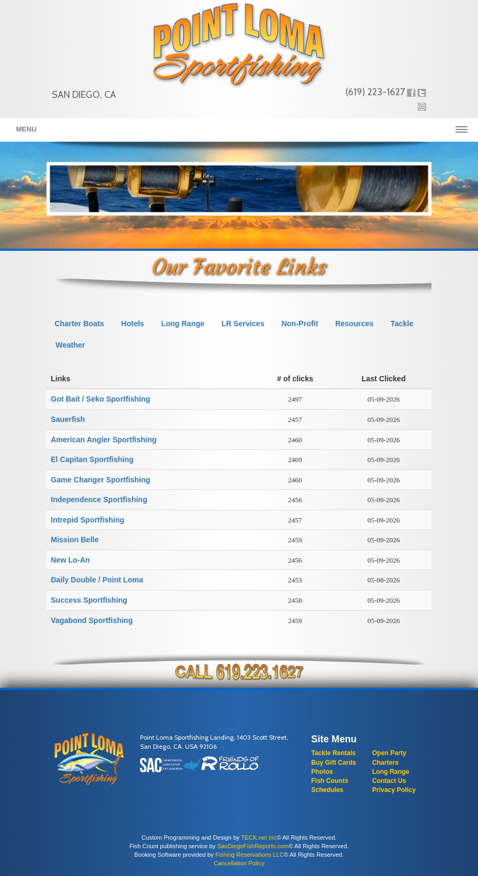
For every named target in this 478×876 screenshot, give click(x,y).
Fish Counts (329, 781)
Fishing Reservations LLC (249, 854)
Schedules (327, 790)
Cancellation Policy (239, 863)
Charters (385, 762)
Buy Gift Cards (333, 762)
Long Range (390, 771)
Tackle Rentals (333, 753)
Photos (322, 771)
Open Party (389, 753)
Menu (26, 129)
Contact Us (389, 781)
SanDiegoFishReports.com (253, 846)
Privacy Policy (393, 790)
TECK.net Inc (259, 837)
